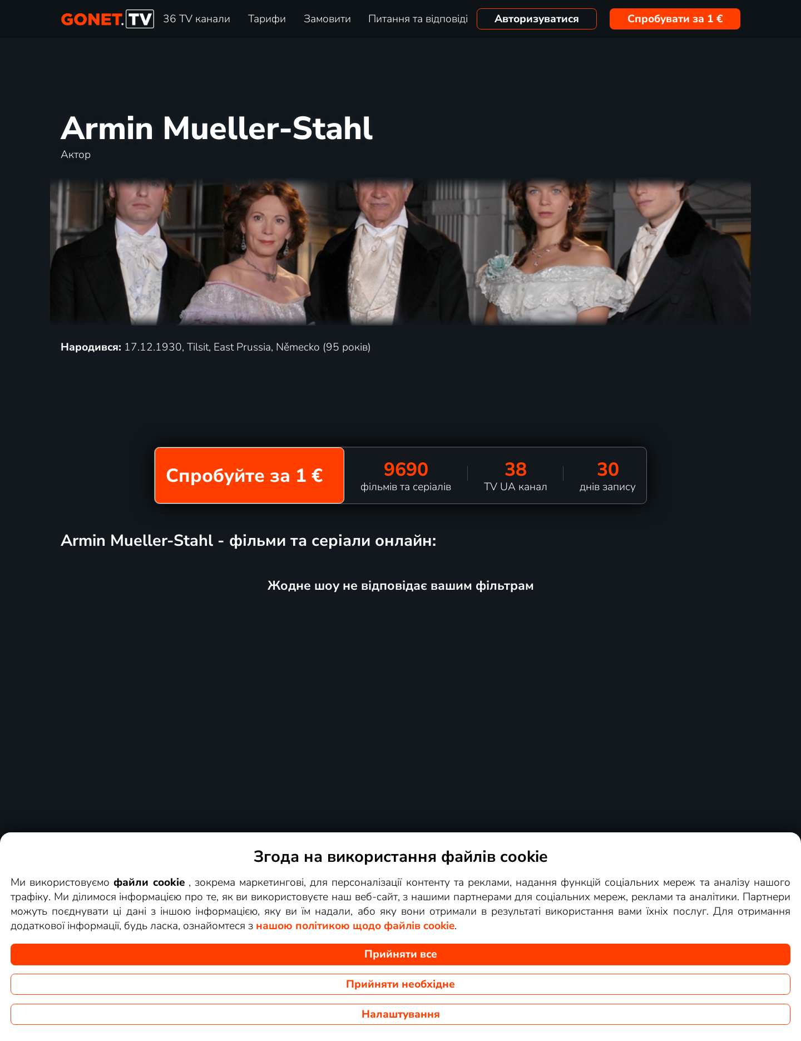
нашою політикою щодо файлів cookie (355, 926)
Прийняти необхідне (400, 984)
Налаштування (401, 1014)
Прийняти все (400, 954)
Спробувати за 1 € (675, 19)
